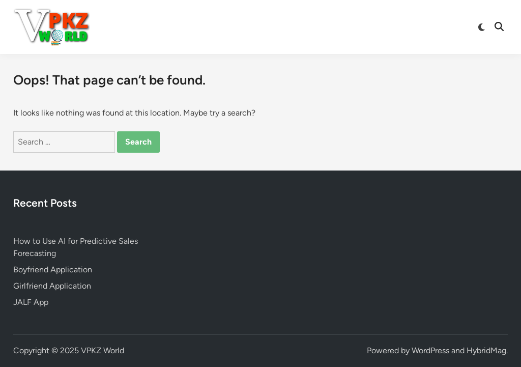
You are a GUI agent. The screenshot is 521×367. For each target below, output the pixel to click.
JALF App (30, 302)
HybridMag (486, 350)
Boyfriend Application (52, 269)
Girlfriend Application (52, 286)
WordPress (430, 350)
